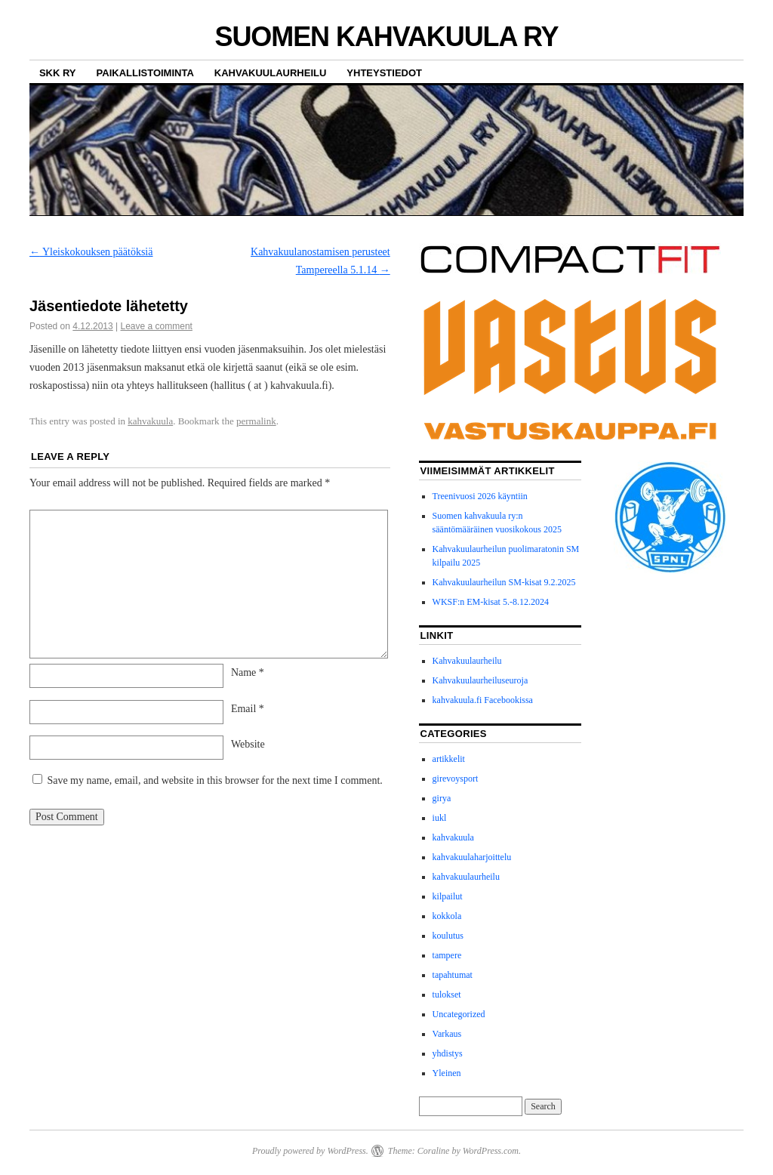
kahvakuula (150, 421)
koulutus (448, 935)
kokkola (447, 916)
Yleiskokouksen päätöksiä (91, 252)
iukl (440, 818)
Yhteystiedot (384, 73)
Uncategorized (459, 1014)
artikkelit (449, 759)
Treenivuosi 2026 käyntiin (480, 496)
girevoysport (456, 778)
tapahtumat (453, 975)
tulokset (447, 994)
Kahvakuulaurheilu (270, 73)
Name (247, 672)
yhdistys (448, 1053)
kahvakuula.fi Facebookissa (483, 700)
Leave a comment (156, 326)
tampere (447, 955)
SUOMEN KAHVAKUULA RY (386, 36)
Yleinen (447, 1073)
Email (247, 708)
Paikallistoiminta (145, 73)
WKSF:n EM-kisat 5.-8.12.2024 (491, 602)
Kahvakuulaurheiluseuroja (480, 680)
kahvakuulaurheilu (466, 876)
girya (442, 798)
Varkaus (447, 1034)
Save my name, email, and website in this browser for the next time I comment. (214, 780)
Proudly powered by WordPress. (310, 1151)
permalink (256, 421)
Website (248, 744)
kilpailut (448, 896)
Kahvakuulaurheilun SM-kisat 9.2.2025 (504, 582)
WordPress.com (491, 1151)
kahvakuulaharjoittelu (472, 857)
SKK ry (57, 73)
